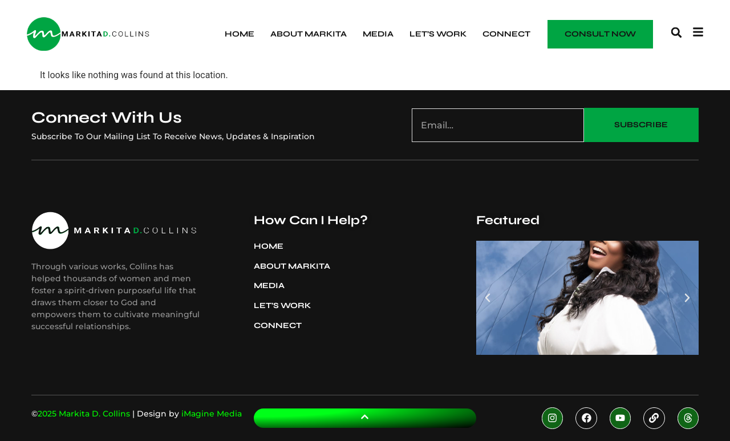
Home (239, 34)
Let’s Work (438, 34)
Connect (506, 34)
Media (378, 34)
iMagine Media (211, 413)
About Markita (308, 34)
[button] (676, 32)
